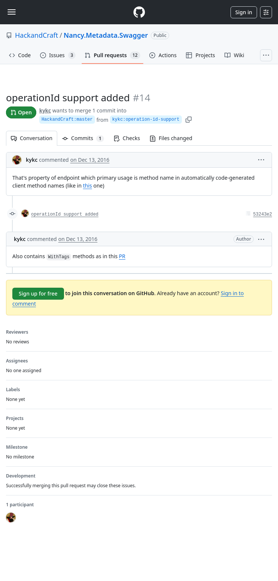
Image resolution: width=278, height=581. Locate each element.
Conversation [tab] (31, 138)
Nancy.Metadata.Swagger (106, 35)
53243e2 (262, 214)
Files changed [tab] (171, 138)
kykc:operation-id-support (146, 119)
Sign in (243, 12)
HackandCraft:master (67, 119)
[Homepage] (139, 12)
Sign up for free (38, 293)
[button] (261, 159)
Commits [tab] (85, 138)
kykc (45, 110)
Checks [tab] (127, 138)
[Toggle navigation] (11, 12)
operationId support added (64, 214)
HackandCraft (36, 35)
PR (122, 256)
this (87, 185)
